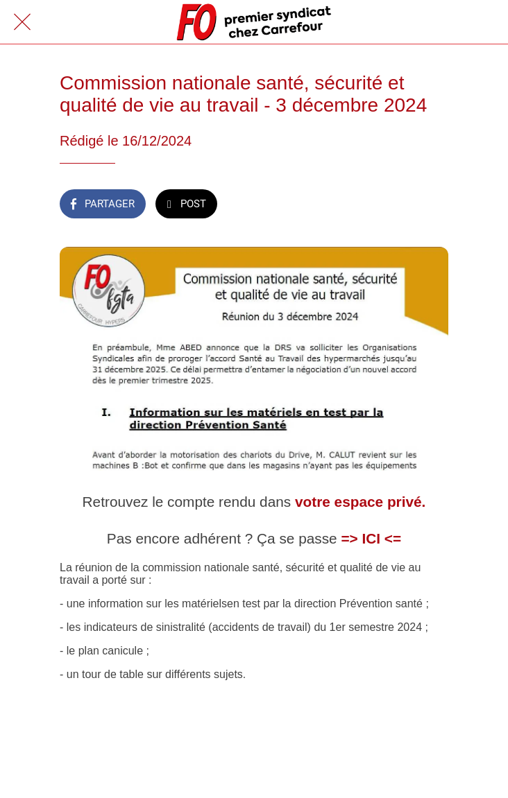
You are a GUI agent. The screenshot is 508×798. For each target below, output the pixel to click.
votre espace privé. (360, 502)
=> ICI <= (371, 538)
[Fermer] (22, 22)
